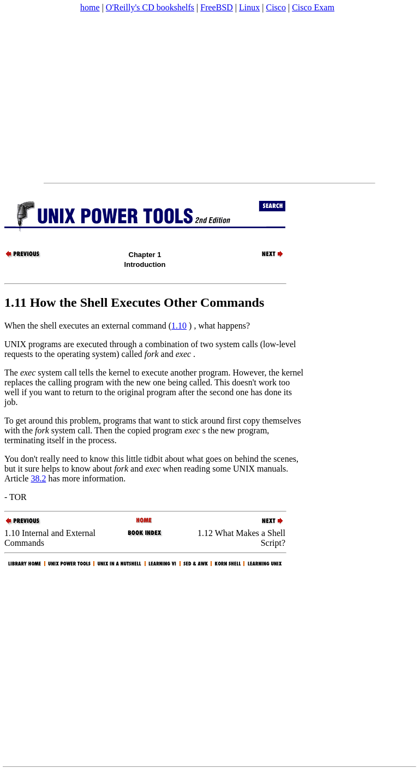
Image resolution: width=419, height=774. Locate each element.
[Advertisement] (209, 97)
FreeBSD (216, 7)
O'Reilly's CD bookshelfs (150, 7)
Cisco (275, 7)
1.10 (179, 325)
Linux (249, 7)
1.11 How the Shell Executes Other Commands (134, 302)
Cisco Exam (313, 7)
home (90, 7)
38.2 (38, 478)
